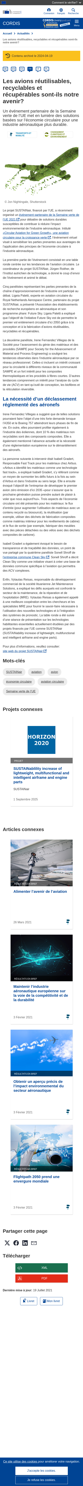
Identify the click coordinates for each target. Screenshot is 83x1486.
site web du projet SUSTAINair (25, 651)
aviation (36, 672)
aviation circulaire (52, 681)
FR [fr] (30, 69)
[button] (61, 11)
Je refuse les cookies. (41, 1480)
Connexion (49, 11)
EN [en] (13, 69)
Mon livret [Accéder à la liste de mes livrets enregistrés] (51, 1301)
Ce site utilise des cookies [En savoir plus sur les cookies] (20, 1461)
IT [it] (38, 69)
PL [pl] (46, 69)
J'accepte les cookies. (41, 1470)
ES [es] (21, 69)
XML (45, 1267)
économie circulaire (19, 681)
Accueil (7, 33)
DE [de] (5, 69)
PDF (44, 1278)
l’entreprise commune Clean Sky (26, 557)
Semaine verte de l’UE (21, 691)
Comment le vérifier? (66, 2)
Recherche (73, 11)
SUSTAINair (14, 672)
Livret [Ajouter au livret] (28, 1300)
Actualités (23, 33)
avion (54, 672)
